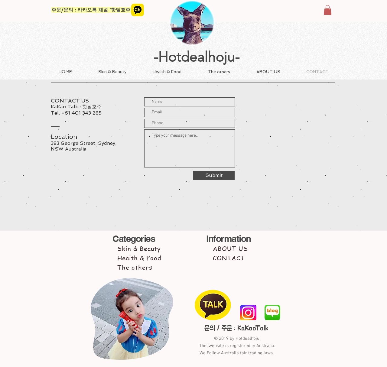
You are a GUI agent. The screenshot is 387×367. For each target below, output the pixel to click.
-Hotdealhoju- (196, 56)
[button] (328, 10)
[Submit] (214, 175)
